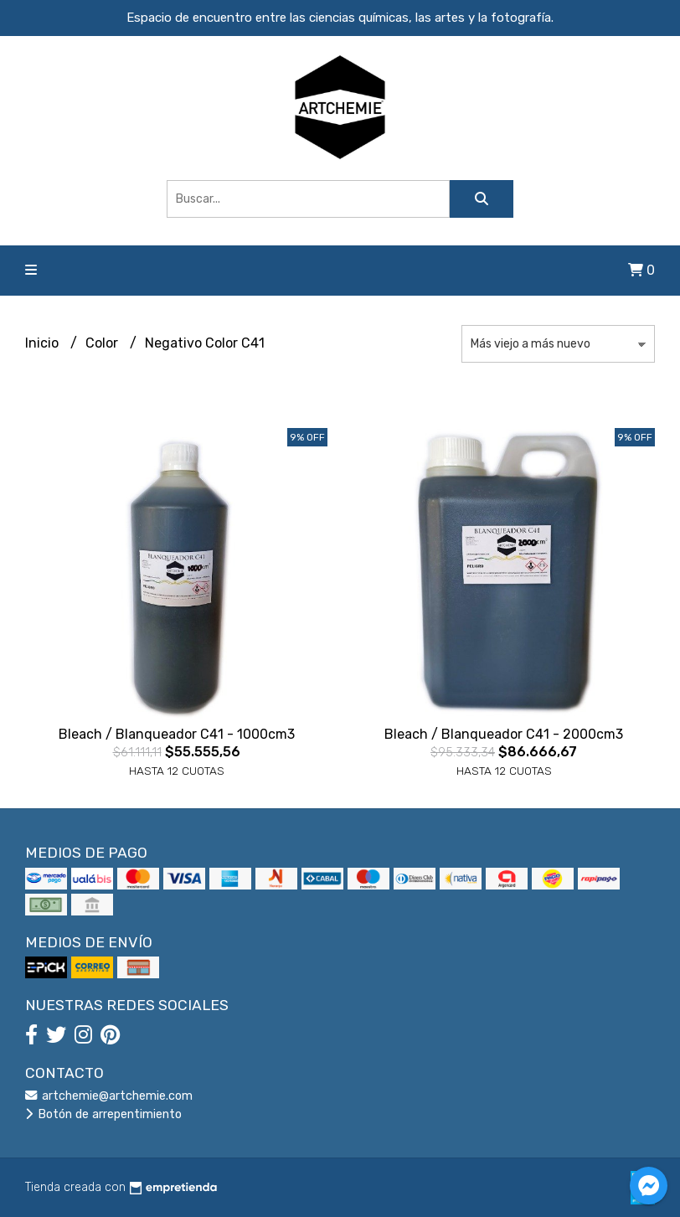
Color (103, 343)
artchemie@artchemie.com (109, 1096)
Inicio (43, 343)
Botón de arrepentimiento (103, 1114)
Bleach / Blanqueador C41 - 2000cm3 (503, 734)
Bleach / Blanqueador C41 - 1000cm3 (177, 734)
